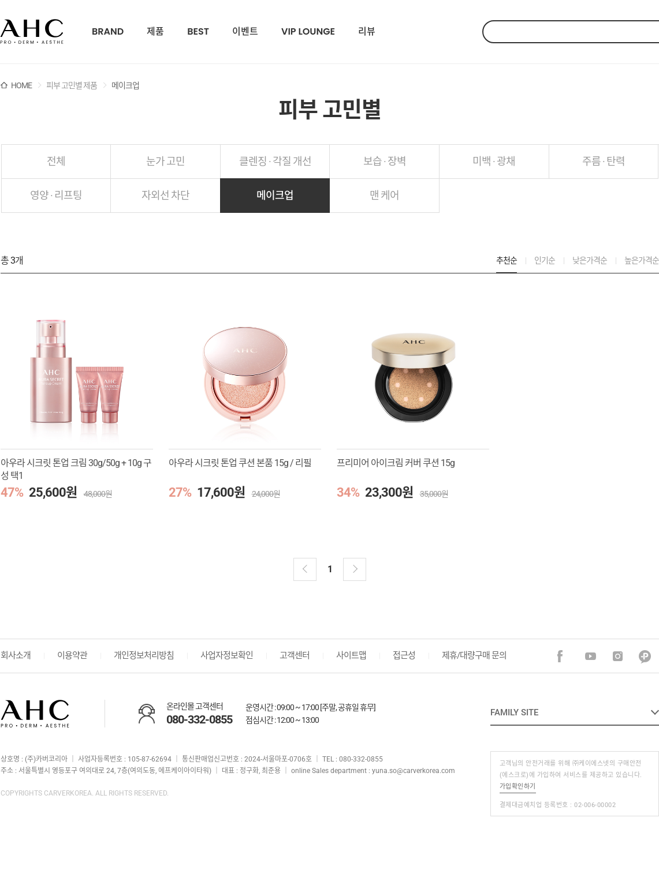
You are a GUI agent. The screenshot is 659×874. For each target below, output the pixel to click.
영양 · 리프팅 (56, 195)
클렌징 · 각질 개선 (275, 161)
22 (32, 31)
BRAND (108, 31)
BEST (198, 31)
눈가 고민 (165, 161)
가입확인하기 (518, 786)
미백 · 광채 (493, 161)
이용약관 (72, 655)
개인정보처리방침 (144, 655)
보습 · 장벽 (384, 161)
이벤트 (245, 31)
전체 (56, 161)
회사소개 (16, 655)
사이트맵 (351, 655)
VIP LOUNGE (308, 31)
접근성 (404, 655)
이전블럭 (305, 569)
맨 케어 (384, 195)
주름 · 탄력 (603, 161)
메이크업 (274, 195)
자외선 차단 (165, 195)
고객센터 (295, 655)
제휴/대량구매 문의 (474, 655)
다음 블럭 (354, 569)
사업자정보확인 (226, 655)
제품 (155, 31)
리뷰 (366, 31)
